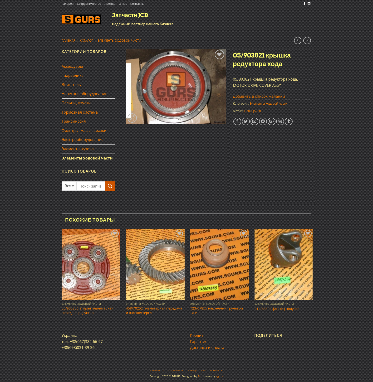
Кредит (196, 335)
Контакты (137, 3)
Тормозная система (80, 112)
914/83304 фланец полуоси (277, 309)
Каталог (86, 40)
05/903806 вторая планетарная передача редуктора (87, 310)
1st (199, 376)
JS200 (247, 111)
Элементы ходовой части (119, 40)
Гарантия (198, 341)
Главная (68, 40)
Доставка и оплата (207, 347)
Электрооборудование (82, 139)
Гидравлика (72, 75)
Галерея (68, 3)
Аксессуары (72, 66)
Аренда (109, 3)
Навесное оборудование (84, 93)
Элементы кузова (78, 148)
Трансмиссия (74, 121)
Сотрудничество (89, 3)
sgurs (219, 376)
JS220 (257, 111)
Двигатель (71, 84)
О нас (123, 3)
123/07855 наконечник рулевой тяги (216, 310)
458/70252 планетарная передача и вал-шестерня (154, 310)
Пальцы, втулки (76, 103)
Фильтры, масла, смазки (84, 130)
